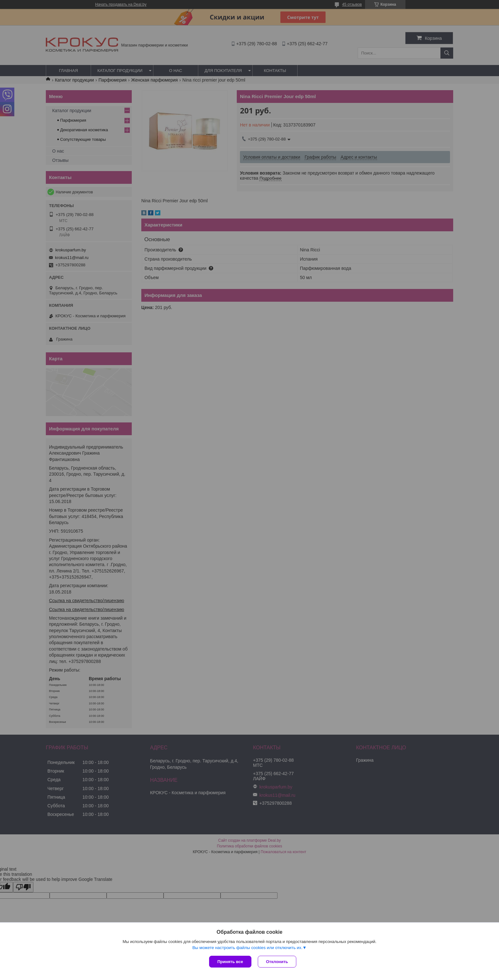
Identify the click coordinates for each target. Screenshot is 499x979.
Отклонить (277, 961)
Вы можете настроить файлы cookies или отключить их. (247, 947)
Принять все (230, 961)
